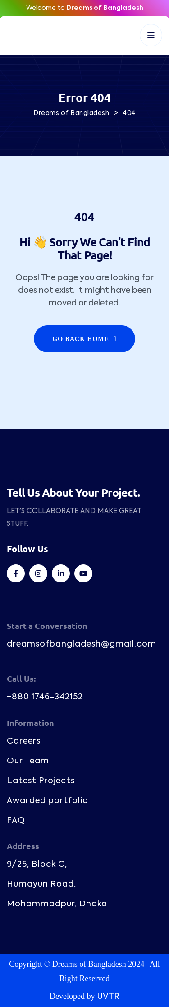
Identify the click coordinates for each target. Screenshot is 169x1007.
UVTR (108, 997)
